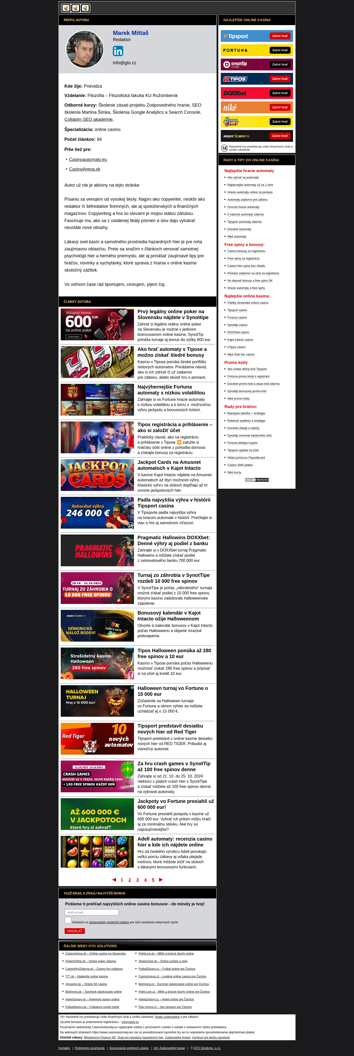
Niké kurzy (234, 472)
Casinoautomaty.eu (88, 159)
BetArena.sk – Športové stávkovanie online (93, 991)
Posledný (161, 879)
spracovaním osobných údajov (109, 922)
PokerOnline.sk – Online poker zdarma (90, 961)
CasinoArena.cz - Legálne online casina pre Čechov (172, 976)
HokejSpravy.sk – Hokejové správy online (92, 999)
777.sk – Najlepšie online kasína (86, 976)
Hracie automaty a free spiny (246, 288)
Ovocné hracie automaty (243, 207)
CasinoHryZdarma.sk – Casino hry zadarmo (94, 969)
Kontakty (64, 1048)
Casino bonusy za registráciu (246, 251)
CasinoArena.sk (84, 169)
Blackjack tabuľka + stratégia (246, 413)
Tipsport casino (237, 310)
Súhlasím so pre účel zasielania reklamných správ (125, 922)
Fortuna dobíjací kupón (242, 443)
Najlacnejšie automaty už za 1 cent (250, 185)
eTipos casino (236, 347)
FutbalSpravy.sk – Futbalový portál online (92, 1007)
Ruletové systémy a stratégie (246, 420)
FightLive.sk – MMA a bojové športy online (166, 953)
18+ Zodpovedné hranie (169, 1048)
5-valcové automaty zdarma (245, 214)
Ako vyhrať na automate (243, 177)
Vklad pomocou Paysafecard (246, 457)
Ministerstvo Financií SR (100, 1037)
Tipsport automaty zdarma (244, 222)
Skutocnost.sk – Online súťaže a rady (162, 961)
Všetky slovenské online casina (247, 303)
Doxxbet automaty (239, 229)
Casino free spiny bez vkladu (246, 266)
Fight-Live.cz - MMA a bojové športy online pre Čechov (174, 991)
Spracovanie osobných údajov (129, 1048)
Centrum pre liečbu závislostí (211, 1037)
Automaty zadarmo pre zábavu (247, 199)
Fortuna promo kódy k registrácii (248, 376)
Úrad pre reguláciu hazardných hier (140, 1037)
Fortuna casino (237, 317)
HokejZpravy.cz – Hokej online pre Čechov (166, 999)
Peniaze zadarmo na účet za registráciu (253, 273)
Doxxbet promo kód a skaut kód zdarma (253, 384)
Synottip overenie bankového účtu (249, 435)
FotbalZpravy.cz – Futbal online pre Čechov (166, 969)
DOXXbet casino (238, 332)
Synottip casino (237, 325)
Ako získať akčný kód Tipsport (247, 369)
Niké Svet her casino (240, 354)
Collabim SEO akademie (88, 119)
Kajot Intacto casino (240, 339)
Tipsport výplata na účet (243, 450)
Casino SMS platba (240, 465)
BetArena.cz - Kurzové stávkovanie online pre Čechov (173, 984)
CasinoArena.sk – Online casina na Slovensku (95, 953)
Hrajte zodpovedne (167, 1017)
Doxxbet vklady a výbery (243, 428)
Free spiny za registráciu (243, 258)
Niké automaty (236, 236)
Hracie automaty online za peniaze (250, 192)
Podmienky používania (90, 1048)
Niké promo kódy (238, 398)
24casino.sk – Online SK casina (86, 984)
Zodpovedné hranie (177, 1037)
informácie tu (130, 1022)
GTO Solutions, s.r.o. (207, 1048)
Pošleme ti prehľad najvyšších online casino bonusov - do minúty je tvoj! (135, 904)
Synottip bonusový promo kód (246, 391)
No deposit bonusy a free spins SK (250, 280)
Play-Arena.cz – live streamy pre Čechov (165, 1007)
